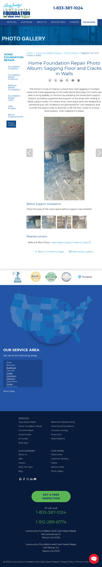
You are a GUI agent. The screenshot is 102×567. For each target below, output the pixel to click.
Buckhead (11, 368)
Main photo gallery (81, 251)
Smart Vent (56, 434)
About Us (42, 22)
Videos (54, 463)
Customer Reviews (59, 459)
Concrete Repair (25, 430)
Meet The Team (25, 467)
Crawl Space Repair (27, 422)
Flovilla (10, 384)
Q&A (20, 459)
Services (11, 22)
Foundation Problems (12, 67)
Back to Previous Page (49, 251)
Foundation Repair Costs (12, 98)
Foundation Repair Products (12, 77)
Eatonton (11, 379)
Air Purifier (23, 439)
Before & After (57, 467)
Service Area (58, 22)
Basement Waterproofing (63, 422)
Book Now (89, 22)
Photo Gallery (12, 124)
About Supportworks (12, 115)
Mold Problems (58, 439)
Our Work (26, 22)
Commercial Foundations (62, 426)
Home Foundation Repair (11, 57)
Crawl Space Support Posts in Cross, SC (71, 242)
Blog (20, 471)
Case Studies (12, 107)
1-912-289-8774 (51, 522)
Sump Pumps (24, 434)
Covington (11, 376)
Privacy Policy (67, 561)
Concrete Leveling (59, 430)
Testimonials (56, 454)
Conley (10, 373)
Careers (74, 22)
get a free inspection (51, 496)
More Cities (9, 391)
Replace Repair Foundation (12, 87)
